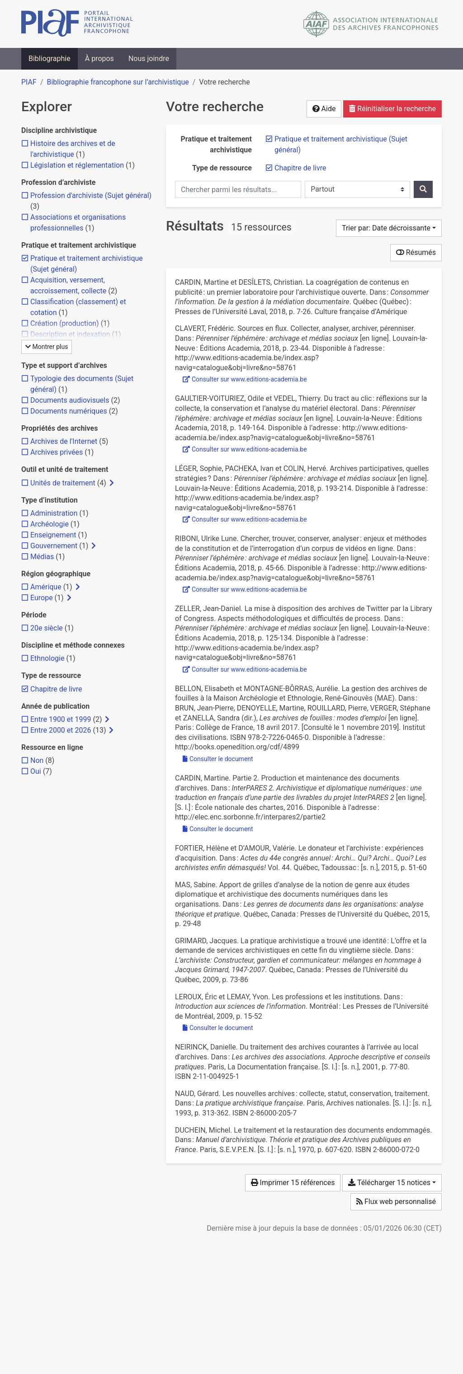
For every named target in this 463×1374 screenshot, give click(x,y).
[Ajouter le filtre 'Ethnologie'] (47, 658)
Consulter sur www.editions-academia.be (245, 379)
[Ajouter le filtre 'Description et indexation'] (70, 334)
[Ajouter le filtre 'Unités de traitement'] (62, 483)
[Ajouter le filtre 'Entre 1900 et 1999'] (60, 719)
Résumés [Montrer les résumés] (416, 252)
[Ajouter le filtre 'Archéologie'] (49, 524)
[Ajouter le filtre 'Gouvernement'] (53, 545)
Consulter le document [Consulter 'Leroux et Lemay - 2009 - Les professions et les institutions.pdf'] (218, 1027)
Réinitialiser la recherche (392, 108)
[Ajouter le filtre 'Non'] (36, 760)
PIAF (29, 82)
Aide (324, 108)
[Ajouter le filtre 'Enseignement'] (53, 535)
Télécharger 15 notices (389, 1182)
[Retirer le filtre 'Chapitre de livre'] (300, 168)
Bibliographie (49, 58)
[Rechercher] (423, 189)
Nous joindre (148, 58)
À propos (99, 58)
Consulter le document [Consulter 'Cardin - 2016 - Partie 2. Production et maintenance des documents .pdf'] (218, 829)
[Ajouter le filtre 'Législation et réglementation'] (77, 165)
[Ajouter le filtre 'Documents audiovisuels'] (69, 400)
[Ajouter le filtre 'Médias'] (42, 556)
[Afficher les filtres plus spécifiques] (111, 483)
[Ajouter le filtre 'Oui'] (35, 771)
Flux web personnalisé (396, 1201)
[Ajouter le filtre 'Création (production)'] (64, 323)
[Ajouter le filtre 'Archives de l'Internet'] (63, 441)
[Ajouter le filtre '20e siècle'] (46, 628)
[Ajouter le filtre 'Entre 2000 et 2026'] (60, 730)
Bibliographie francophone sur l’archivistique (118, 82)
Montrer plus (46, 346)
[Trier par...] (389, 228)
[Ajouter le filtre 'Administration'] (54, 513)
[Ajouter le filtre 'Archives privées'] (56, 452)
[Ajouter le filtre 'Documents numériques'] (68, 411)
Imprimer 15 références (293, 1182)
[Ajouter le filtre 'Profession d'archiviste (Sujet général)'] (90, 195)
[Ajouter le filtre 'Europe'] (41, 597)
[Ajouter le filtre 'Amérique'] (45, 587)
